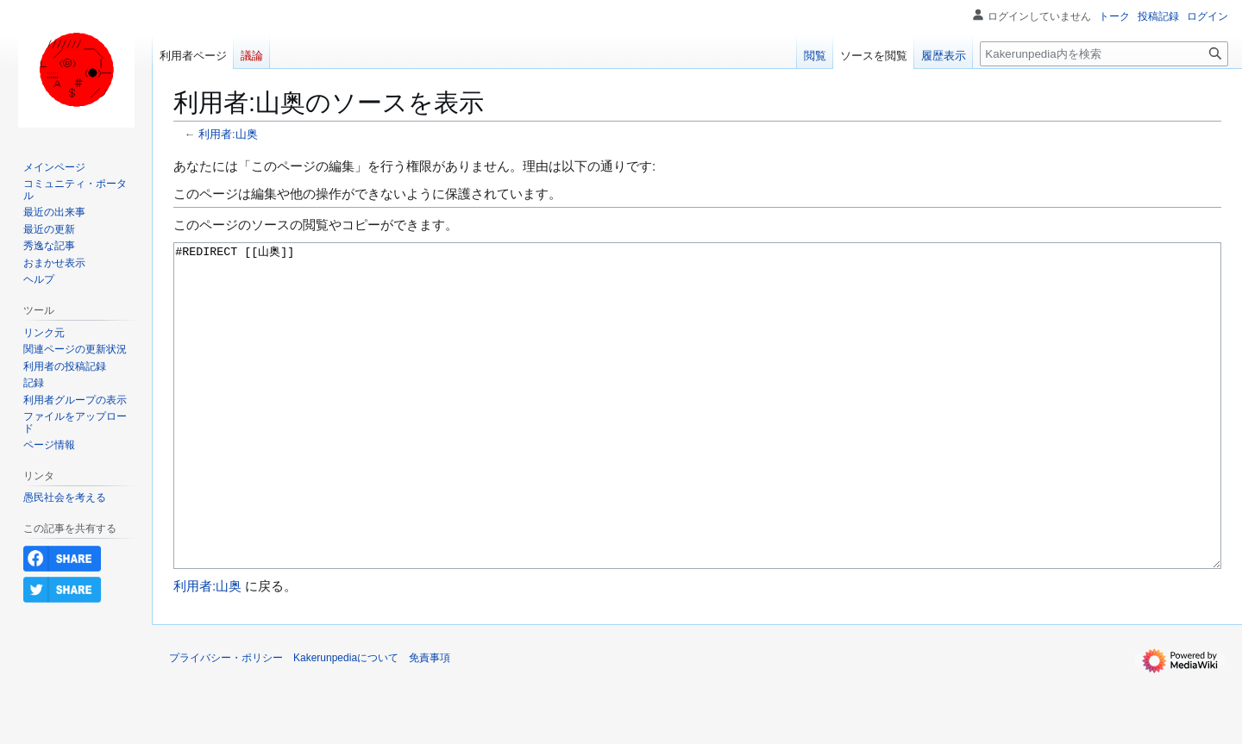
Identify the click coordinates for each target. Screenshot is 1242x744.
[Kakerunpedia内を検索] (1104, 53)
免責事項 (429, 722)
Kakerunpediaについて (345, 722)
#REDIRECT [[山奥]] (697, 438)
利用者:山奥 (228, 134)
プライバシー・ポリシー (226, 722)
